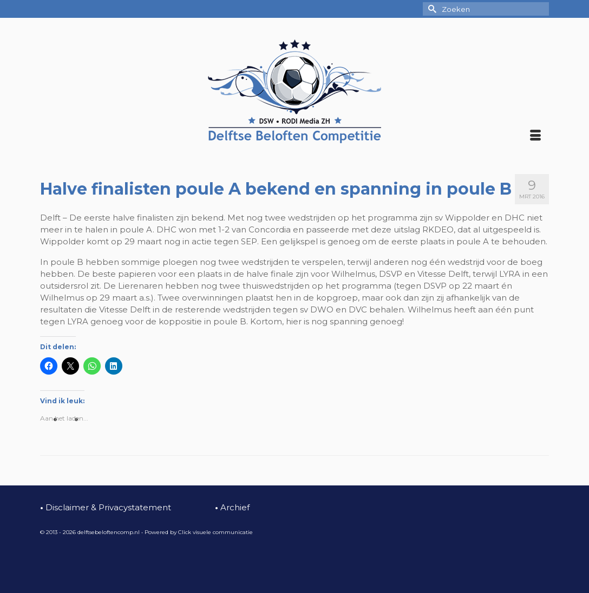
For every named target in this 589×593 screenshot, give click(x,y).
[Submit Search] (431, 9)
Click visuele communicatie (215, 532)
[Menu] (535, 136)
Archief (232, 507)
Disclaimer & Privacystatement (105, 507)
